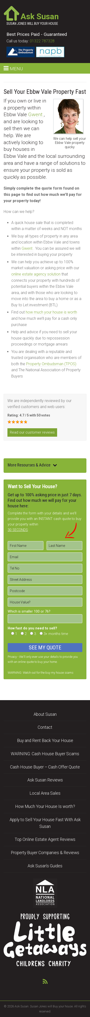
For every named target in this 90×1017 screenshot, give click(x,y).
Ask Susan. (22, 1006)
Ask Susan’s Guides (45, 865)
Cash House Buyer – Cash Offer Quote (45, 767)
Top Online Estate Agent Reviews (45, 839)
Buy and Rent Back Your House (45, 740)
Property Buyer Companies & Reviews (45, 852)
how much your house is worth (51, 312)
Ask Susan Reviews (45, 780)
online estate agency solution (35, 274)
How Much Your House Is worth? (45, 806)
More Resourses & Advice (32, 465)
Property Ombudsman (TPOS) (51, 364)
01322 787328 (42, 41)
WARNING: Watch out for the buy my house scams (40, 672)
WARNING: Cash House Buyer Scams (45, 753)
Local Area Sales (45, 793)
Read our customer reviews (32, 432)
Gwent (36, 114)
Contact (45, 727)
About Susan (45, 714)
